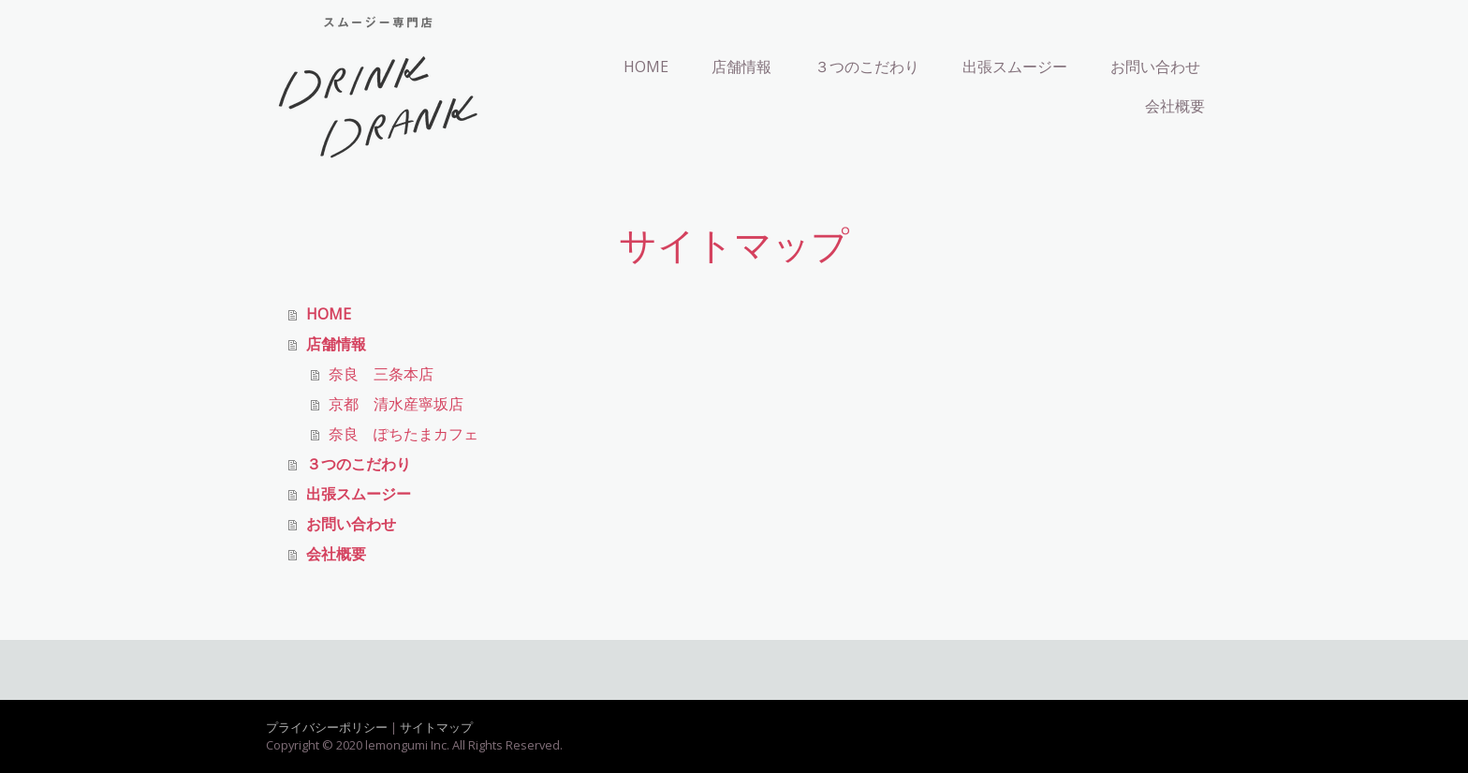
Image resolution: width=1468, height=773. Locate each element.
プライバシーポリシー (327, 727)
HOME (646, 66)
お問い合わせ (1155, 66)
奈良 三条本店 (381, 374)
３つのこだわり (867, 66)
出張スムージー (1014, 66)
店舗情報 (741, 66)
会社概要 (1175, 106)
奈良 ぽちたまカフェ (403, 434)
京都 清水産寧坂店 (396, 404)
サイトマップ (436, 727)
